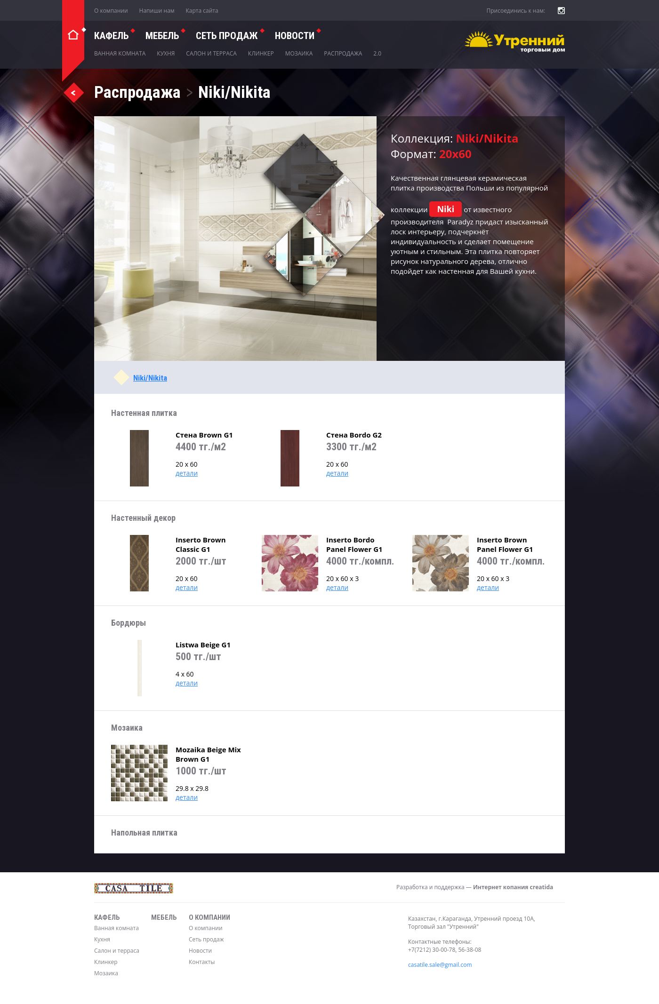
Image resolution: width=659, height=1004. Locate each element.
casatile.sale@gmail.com (440, 965)
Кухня (166, 53)
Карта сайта (202, 11)
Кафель (111, 35)
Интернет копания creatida (513, 887)
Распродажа (343, 53)
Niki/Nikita (150, 377)
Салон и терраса (211, 53)
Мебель (162, 35)
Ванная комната (119, 53)
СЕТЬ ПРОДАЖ (227, 35)
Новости (294, 35)
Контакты (202, 962)
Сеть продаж (206, 939)
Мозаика (299, 53)
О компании (111, 11)
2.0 (377, 53)
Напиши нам (157, 11)
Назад (73, 92)
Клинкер (261, 53)
